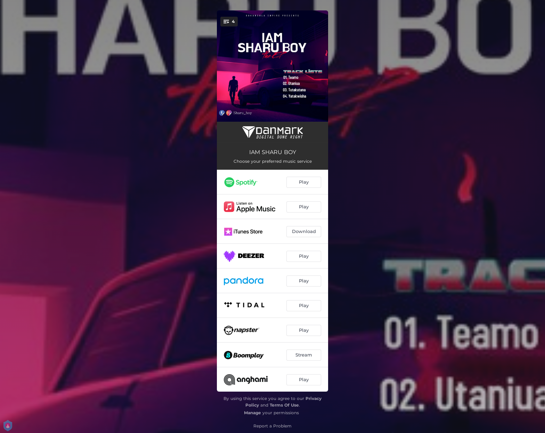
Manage (252, 412)
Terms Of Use (284, 405)
